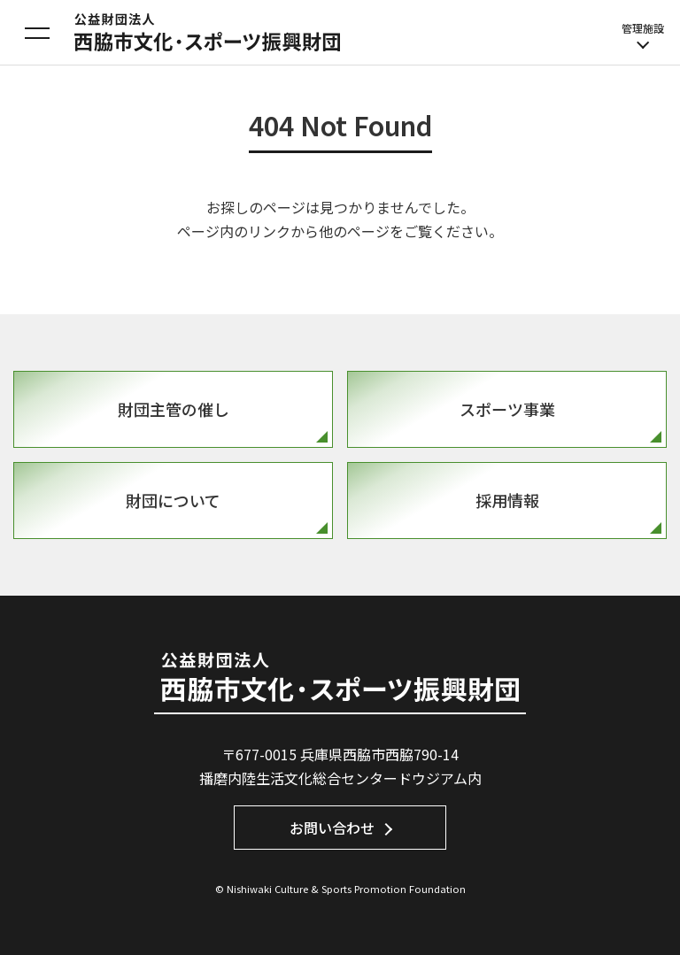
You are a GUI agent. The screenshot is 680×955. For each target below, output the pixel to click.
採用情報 (507, 500)
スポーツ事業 (507, 408)
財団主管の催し (173, 408)
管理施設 (643, 34)
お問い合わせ (332, 827)
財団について (173, 500)
